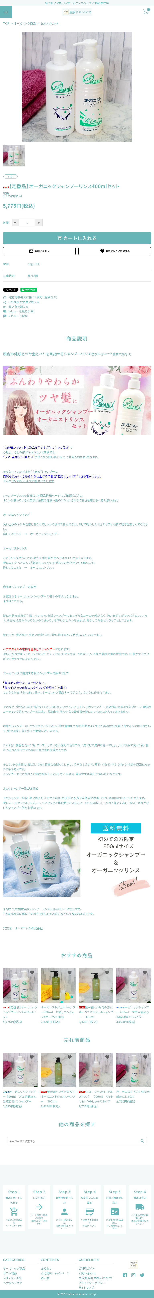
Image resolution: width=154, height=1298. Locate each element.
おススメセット (50, 23)
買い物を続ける (15, 307)
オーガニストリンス (15, 548)
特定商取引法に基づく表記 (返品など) (30, 297)
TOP (6, 23)
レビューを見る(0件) (18, 311)
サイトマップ (86, 1288)
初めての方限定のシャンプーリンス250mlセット (36, 909)
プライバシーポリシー (92, 1283)
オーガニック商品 (25, 23)
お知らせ (46, 1268)
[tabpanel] (77, 87)
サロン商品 (10, 1273)
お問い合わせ (39, 251)
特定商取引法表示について (96, 1278)
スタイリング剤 (12, 1278)
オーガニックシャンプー (18, 515)
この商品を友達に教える (21, 302)
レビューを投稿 (15, 316)
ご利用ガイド (87, 1268)
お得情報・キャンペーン (55, 1273)
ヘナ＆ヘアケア (12, 1283)
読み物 (45, 1278)
